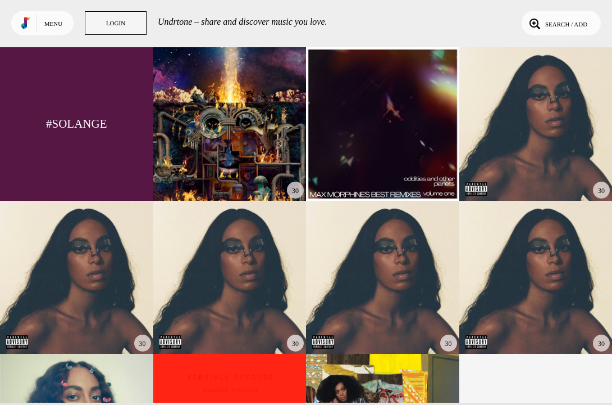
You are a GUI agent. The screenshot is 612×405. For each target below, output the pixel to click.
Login (115, 23)
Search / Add (557, 23)
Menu (53, 23)
